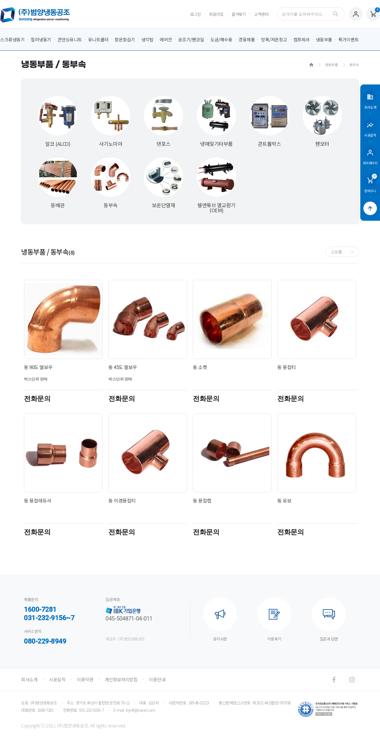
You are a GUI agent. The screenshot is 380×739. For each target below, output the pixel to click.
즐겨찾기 (239, 14)
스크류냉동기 (12, 39)
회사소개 (29, 679)
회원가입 (216, 14)
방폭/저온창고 (274, 39)
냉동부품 (324, 39)
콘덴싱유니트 (69, 39)
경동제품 (246, 39)
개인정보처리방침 (121, 679)
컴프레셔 (301, 39)
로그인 (195, 14)
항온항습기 (125, 39)
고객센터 (261, 14)
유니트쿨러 (98, 39)
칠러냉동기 (41, 39)
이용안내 (157, 679)
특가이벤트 (348, 39)
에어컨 (166, 39)
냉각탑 (147, 39)
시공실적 (57, 679)
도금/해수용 (221, 39)
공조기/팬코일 (191, 39)
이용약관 (85, 679)
